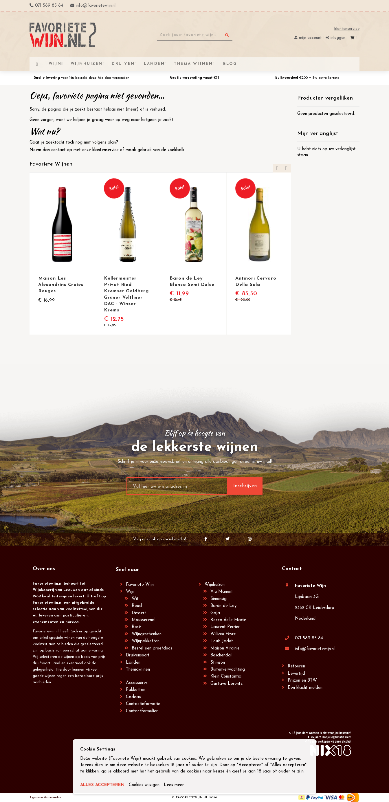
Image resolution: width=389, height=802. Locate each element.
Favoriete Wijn (140, 585)
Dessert (139, 613)
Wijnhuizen (215, 585)
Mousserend (143, 620)
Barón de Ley (223, 606)
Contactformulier (142, 711)
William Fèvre (223, 634)
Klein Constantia (225, 676)
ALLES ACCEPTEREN (102, 785)
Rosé (136, 627)
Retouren (296, 666)
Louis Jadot (221, 641)
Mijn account (310, 38)
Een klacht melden (305, 688)
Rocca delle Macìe (228, 620)
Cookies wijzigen (144, 785)
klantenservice (105, 150)
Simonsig (218, 599)
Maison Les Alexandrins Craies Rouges (60, 284)
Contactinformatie (143, 704)
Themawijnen (138, 669)
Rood (137, 606)
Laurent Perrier (225, 627)
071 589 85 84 (309, 638)
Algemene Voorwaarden (45, 797)
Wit (135, 599)
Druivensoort (138, 655)
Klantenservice (346, 29)
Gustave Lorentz (226, 684)
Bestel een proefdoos (152, 648)
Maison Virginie (225, 648)
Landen (133, 662)
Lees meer (174, 785)
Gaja (215, 613)
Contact (292, 569)
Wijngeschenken (147, 634)
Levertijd (296, 673)
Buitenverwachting (227, 669)
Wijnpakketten (145, 641)
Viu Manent (221, 592)
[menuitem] (229, 64)
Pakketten (135, 690)
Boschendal (221, 655)
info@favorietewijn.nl (315, 649)
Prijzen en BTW (302, 680)
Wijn (130, 592)
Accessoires (137, 683)
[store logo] (63, 35)
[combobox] (195, 35)
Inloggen (338, 38)
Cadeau (133, 697)
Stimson (217, 662)
